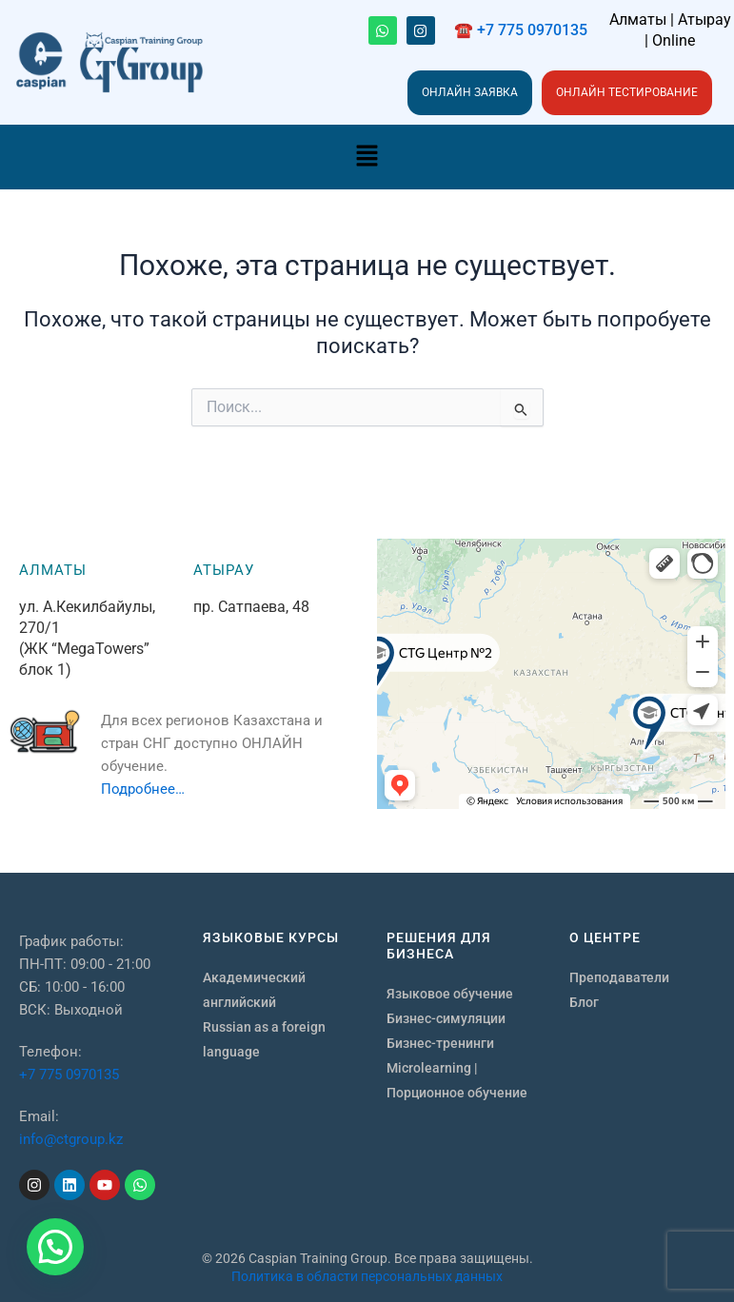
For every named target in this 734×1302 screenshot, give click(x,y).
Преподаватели (619, 977)
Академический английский (254, 990)
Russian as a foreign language (264, 1039)
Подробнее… (143, 789)
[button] (366, 157)
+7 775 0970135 (69, 1074)
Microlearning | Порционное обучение (457, 1080)
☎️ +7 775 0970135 (520, 30)
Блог (584, 1002)
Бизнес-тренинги (440, 1043)
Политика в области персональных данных (367, 1276)
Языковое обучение (450, 993)
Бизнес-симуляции (446, 1018)
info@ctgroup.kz (71, 1139)
